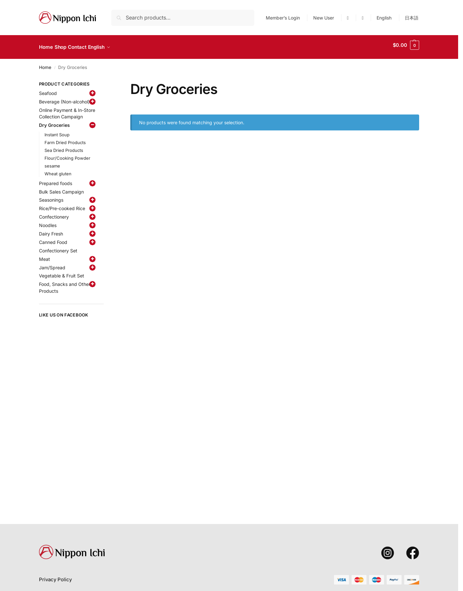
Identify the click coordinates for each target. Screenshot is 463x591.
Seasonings (51, 196)
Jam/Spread (52, 263)
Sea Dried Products (64, 146)
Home (45, 63)
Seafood (48, 89)
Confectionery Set (58, 247)
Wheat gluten (58, 170)
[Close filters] (106, 81)
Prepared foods (55, 179)
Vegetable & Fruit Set (61, 272)
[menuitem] (384, 17)
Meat (44, 255)
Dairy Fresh (51, 230)
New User (323, 17)
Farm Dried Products (65, 138)
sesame (52, 162)
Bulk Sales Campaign (61, 188)
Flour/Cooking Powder (67, 154)
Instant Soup (57, 131)
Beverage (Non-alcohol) (64, 98)
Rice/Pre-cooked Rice (62, 205)
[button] (406, 45)
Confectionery (54, 213)
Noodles (48, 221)
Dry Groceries (54, 121)
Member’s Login (283, 17)
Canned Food (53, 238)
